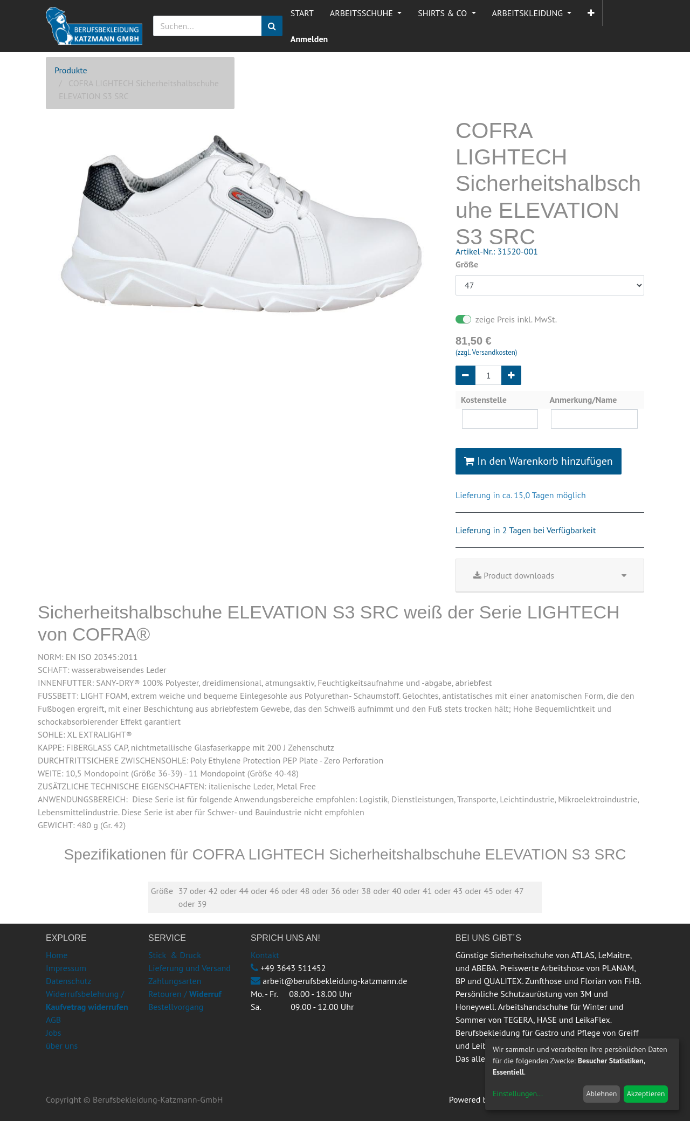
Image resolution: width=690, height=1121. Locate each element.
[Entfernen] (465, 375)
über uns (62, 1045)
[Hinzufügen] (511, 375)
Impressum (66, 967)
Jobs (53, 1032)
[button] (591, 13)
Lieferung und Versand (189, 967)
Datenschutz (68, 980)
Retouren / (167, 993)
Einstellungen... (518, 1093)
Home (56, 955)
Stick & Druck (174, 955)
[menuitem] (302, 13)
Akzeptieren (646, 1093)
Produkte (70, 70)
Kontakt (265, 955)
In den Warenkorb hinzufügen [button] (538, 461)
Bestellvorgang (175, 1006)
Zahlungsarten (174, 980)
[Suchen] (271, 26)
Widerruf (205, 993)
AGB (53, 1019)
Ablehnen (601, 1093)
